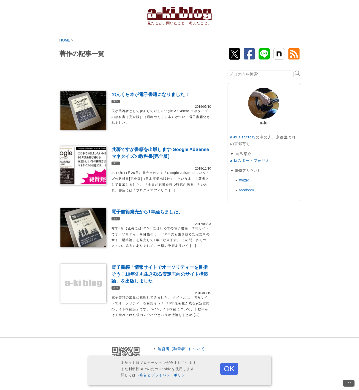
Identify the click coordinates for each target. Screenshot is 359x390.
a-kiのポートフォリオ (250, 160)
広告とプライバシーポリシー (164, 375)
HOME (64, 40)
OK (229, 369)
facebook (246, 190)
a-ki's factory (243, 137)
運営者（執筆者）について (181, 349)
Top (348, 383)
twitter (244, 180)
